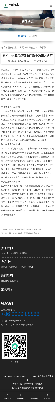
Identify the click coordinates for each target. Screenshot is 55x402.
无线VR (22, 267)
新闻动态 (30, 47)
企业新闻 (33, 36)
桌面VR (4, 267)
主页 (21, 47)
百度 (24, 388)
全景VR (30, 267)
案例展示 (7, 289)
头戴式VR (13, 267)
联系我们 (7, 303)
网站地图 (39, 384)
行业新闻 (22, 36)
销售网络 (23, 253)
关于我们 (7, 248)
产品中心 (7, 261)
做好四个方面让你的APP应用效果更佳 (25, 232)
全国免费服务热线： (27, 312)
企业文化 (5, 253)
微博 (37, 388)
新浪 (33, 388)
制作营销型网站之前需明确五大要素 (24, 236)
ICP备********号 (26, 384)
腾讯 (28, 388)
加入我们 (14, 253)
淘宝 (41, 388)
